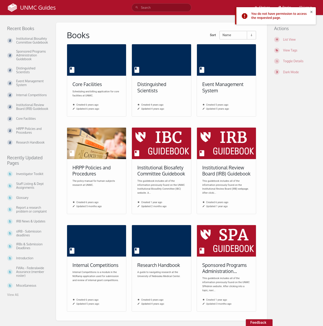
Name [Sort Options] (227, 35)
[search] (161, 7)
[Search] (136, 7)
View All (13, 295)
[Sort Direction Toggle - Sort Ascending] (251, 35)
